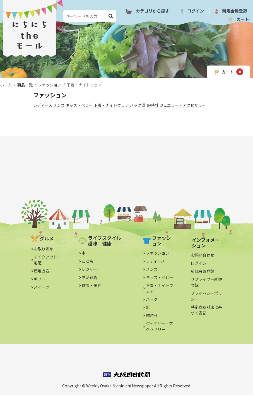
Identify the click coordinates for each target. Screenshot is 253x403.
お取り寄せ (43, 249)
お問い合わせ (202, 255)
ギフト (39, 279)
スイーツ (41, 287)
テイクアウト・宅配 (47, 260)
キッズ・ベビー (79, 105)
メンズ (59, 105)
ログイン (192, 11)
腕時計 (153, 105)
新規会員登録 (231, 11)
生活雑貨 (89, 277)
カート (238, 19)
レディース (42, 105)
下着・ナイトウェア (111, 105)
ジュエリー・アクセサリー (183, 105)
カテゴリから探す (147, 11)
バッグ (135, 105)
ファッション (49, 85)
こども (87, 261)
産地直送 (41, 271)
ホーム (6, 85)
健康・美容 (91, 285)
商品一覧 (25, 85)
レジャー (89, 269)
